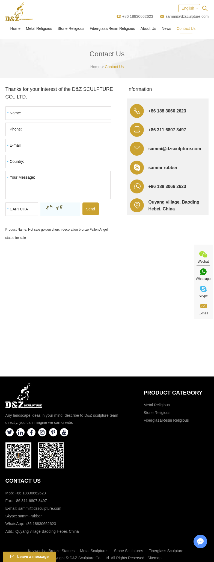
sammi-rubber (162, 167)
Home (15, 28)
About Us (148, 28)
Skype (203, 296)
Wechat (203, 261)
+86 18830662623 (40, 524)
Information (139, 89)
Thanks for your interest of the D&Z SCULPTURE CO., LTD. (59, 93)
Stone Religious (71, 28)
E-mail (203, 313)
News (166, 28)
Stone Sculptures (128, 551)
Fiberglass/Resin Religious (112, 28)
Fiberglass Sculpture (165, 551)
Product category (173, 393)
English (188, 8)
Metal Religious (39, 28)
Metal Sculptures (94, 551)
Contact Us (186, 28)
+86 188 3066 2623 (167, 186)
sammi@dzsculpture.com (187, 16)
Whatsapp (203, 279)
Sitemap (154, 558)
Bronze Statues (62, 551)
